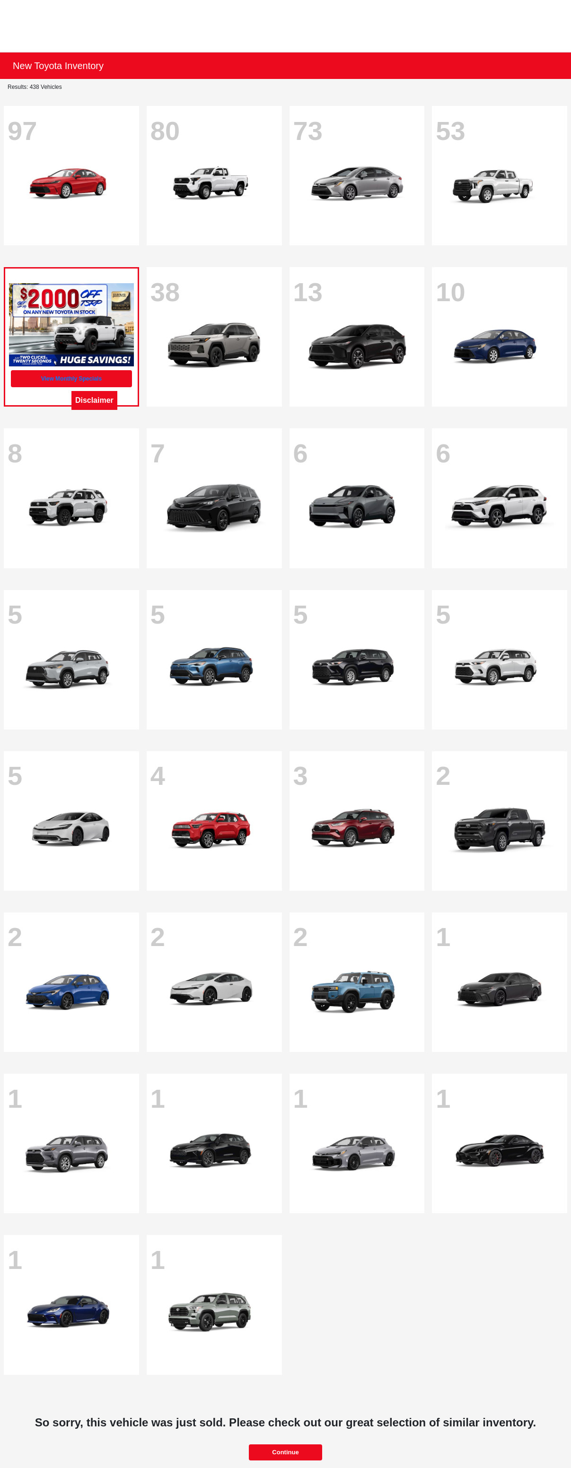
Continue (285, 1452)
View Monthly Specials (71, 378)
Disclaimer (94, 400)
